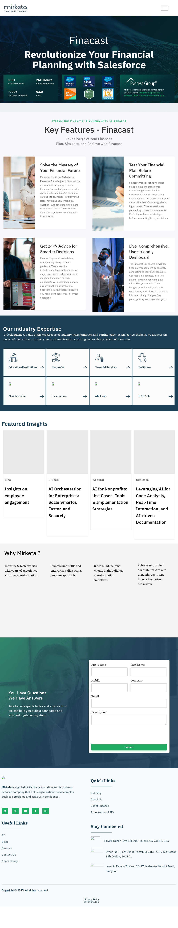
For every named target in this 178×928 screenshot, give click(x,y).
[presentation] (117, 736)
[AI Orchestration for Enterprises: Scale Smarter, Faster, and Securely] (67, 452)
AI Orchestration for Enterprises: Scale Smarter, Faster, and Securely (65, 502)
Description (99, 712)
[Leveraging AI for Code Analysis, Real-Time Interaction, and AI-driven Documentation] (154, 452)
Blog (8, 480)
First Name (98, 665)
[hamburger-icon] (164, 8)
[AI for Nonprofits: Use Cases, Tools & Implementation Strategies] (111, 452)
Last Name (138, 665)
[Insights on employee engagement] (23, 452)
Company (137, 681)
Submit (129, 747)
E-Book (53, 480)
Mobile (95, 681)
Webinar (98, 480)
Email (95, 697)
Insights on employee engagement (17, 495)
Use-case (142, 480)
